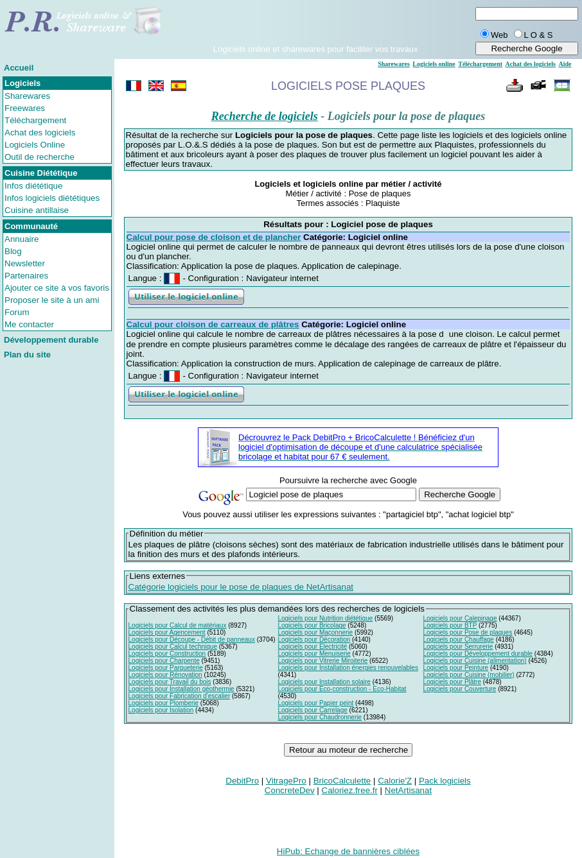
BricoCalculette (342, 780)
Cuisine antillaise (36, 210)
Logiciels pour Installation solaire (324, 681)
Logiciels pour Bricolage (312, 625)
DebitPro (242, 780)
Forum (17, 312)
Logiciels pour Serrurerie (458, 646)
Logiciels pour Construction (167, 653)
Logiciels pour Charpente (164, 660)
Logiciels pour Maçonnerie (315, 632)
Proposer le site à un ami (51, 300)
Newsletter (24, 263)
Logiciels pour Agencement (167, 632)
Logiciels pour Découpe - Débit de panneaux (191, 639)
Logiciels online (433, 63)
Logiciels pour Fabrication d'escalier (179, 695)
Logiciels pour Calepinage (460, 618)
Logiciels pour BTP (450, 625)
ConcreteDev (290, 790)
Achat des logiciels (39, 132)
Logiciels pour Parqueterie (165, 667)
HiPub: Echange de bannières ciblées (348, 851)
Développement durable (51, 340)
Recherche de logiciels (264, 116)
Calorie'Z (395, 780)
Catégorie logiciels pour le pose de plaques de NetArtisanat (240, 587)
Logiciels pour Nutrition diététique (325, 618)
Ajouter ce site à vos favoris (56, 288)
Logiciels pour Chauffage (458, 639)
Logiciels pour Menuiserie (314, 653)
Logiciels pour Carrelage (312, 710)
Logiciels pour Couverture (459, 688)
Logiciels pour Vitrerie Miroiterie (322, 660)
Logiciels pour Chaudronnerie (320, 717)
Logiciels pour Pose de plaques (467, 632)
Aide (564, 63)
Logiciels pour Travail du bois (169, 681)
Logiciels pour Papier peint (315, 703)
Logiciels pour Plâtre (452, 681)
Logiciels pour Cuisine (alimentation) (474, 660)
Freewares (24, 108)
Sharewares (27, 96)
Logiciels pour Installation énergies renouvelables (348, 667)
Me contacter (29, 324)
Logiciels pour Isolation (161, 710)
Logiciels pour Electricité (312, 646)
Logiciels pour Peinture (455, 667)
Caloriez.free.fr (350, 790)
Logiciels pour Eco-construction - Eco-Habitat (342, 688)
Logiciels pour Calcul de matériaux (177, 625)
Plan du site (27, 354)
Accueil (18, 68)
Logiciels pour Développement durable (478, 653)
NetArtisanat (408, 790)
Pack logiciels (445, 780)
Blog (13, 251)
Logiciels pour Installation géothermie (181, 688)
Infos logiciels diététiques (52, 198)
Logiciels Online (34, 145)
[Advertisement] (315, 25)
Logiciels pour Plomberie (163, 703)
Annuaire (21, 239)
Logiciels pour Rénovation (165, 674)
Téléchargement (35, 120)
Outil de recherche (39, 157)
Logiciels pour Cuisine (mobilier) (468, 674)
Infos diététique (33, 186)
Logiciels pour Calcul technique (172, 646)
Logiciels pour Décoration (314, 639)
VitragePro (286, 780)
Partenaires (26, 275)
